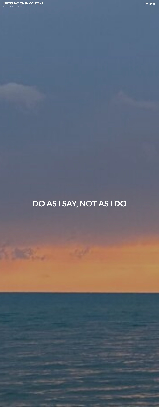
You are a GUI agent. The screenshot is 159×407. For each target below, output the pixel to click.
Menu (150, 4)
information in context (23, 3)
